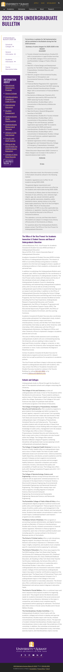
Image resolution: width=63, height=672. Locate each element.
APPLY (36, 3)
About (42, 9)
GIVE (42, 3)
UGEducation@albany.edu (37, 373)
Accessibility (33, 668)
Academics (10, 9)
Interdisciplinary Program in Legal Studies (11, 99)
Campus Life (33, 9)
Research (51, 9)
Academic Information (9, 60)
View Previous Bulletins (8, 162)
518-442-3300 (46, 666)
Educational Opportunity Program (10, 87)
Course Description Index (11, 68)
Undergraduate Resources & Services (11, 126)
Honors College (11, 93)
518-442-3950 (40, 371)
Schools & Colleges (8, 46)
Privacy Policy (41, 668)
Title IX (48, 668)
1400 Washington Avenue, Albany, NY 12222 (25, 666)
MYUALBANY (51, 3)
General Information (9, 53)
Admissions (21, 9)
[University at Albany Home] (15, 4)
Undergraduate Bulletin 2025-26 (9, 38)
